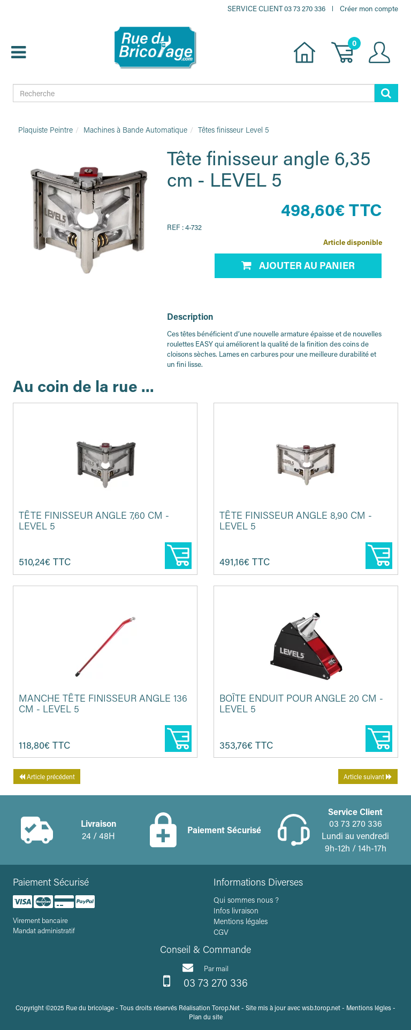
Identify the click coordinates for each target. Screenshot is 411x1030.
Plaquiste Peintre (45, 130)
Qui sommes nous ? (246, 900)
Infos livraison (236, 910)
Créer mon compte (369, 8)
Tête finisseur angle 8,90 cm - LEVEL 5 (295, 520)
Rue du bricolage (90, 1007)
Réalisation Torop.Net (209, 1007)
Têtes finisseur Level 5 (233, 130)
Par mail (205, 967)
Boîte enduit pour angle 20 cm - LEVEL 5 (301, 703)
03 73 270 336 (205, 981)
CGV (221, 932)
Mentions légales (241, 921)
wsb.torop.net (321, 1007)
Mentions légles (368, 1007)
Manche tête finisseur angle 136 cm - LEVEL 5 (103, 703)
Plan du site (206, 1016)
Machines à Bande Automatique (135, 130)
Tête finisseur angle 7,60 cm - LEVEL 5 (94, 520)
